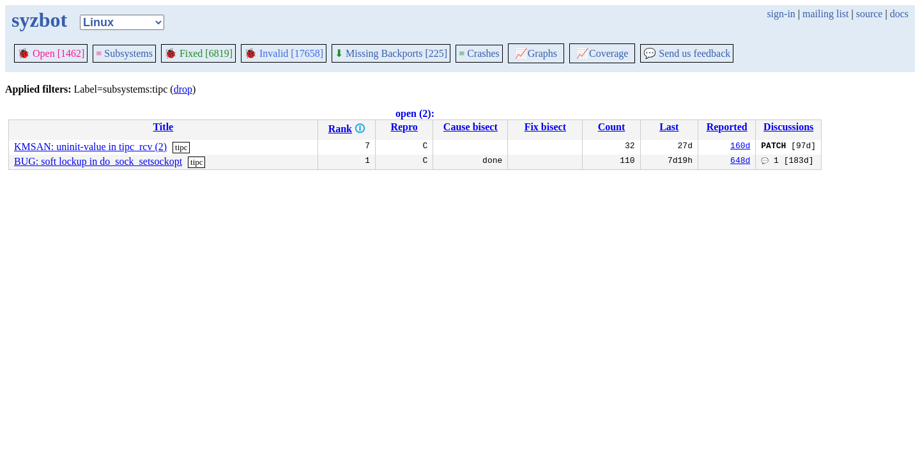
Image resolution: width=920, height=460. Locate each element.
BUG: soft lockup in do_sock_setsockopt (98, 161)
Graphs (536, 53)
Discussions (788, 126)
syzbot (39, 19)
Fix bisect (545, 126)
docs (899, 13)
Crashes (479, 53)
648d (740, 161)
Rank (340, 128)
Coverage (602, 53)
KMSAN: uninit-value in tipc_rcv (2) (90, 146)
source (869, 13)
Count (611, 126)
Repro (403, 126)
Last (668, 126)
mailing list (825, 13)
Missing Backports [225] (391, 53)
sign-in (781, 13)
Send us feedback (686, 53)
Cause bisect (470, 126)
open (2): (414, 113)
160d (740, 147)
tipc (181, 147)
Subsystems (124, 53)
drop (183, 89)
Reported (727, 126)
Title (163, 126)
